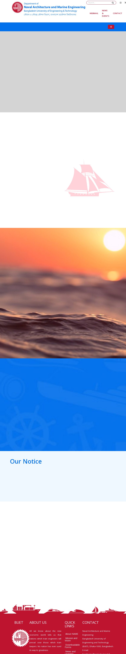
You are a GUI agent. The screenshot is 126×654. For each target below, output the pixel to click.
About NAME (71, 633)
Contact (117, 13)
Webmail (94, 13)
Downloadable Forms (72, 646)
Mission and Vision (71, 639)
